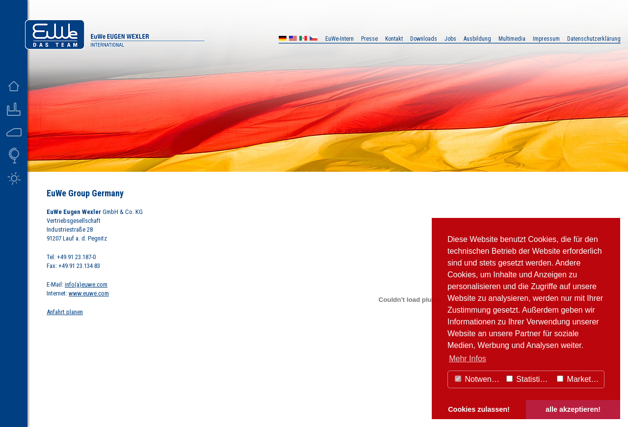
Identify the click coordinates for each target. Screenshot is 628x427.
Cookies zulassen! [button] (479, 409)
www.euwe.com (89, 293)
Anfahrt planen (65, 312)
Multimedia (511, 38)
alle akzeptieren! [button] (573, 409)
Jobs (450, 38)
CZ (313, 39)
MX (303, 39)
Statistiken (529, 379)
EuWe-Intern (339, 38)
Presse (369, 38)
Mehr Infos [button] (467, 358)
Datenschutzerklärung (594, 38)
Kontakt (394, 38)
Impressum (546, 38)
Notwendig (478, 379)
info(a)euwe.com (86, 284)
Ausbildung (477, 38)
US (293, 39)
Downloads (423, 38)
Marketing (579, 379)
